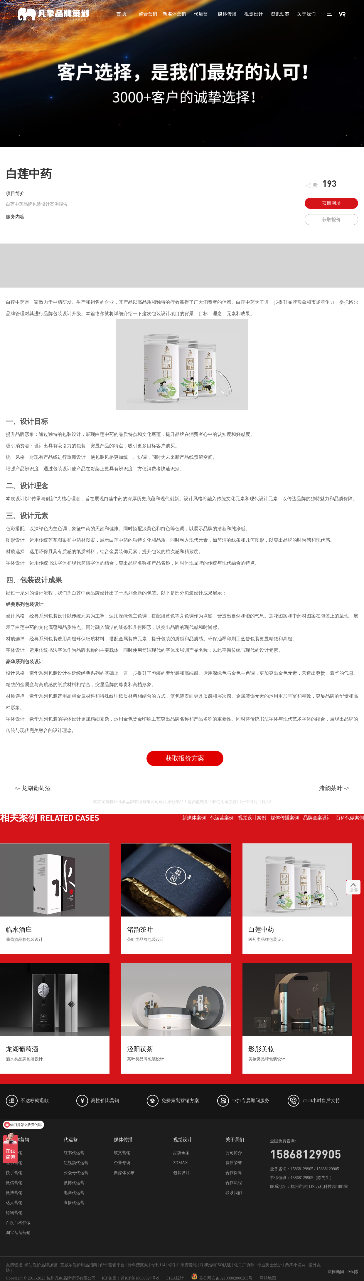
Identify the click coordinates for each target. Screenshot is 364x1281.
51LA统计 (175, 1278)
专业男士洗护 (269, 1265)
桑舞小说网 (295, 1265)
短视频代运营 (76, 1163)
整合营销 (148, 14)
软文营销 (122, 1153)
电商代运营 (74, 1193)
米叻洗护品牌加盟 (40, 1265)
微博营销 (14, 1193)
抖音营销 (14, 1153)
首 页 (121, 14)
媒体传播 (227, 14)
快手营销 (14, 1173)
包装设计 (181, 1173)
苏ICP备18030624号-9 (140, 1278)
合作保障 (233, 1173)
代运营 (201, 14)
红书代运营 (74, 1153)
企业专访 (122, 1163)
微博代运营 (74, 1183)
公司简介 (233, 1153)
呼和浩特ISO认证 (215, 1265)
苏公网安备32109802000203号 (221, 1278)
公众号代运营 (76, 1173)
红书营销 (14, 1163)
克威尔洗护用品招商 (78, 1265)
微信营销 (14, 1183)
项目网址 (331, 203)
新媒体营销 (174, 14)
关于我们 (306, 14)
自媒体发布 (124, 1173)
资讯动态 (280, 14)
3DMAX (180, 1163)
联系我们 (233, 1193)
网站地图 (267, 1278)
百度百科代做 (18, 1222)
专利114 (158, 1265)
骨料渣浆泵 (138, 1265)
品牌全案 (181, 1153)
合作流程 (233, 1183)
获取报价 (331, 223)
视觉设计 (253, 14)
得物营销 (14, 1213)
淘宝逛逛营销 (18, 1232)
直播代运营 (74, 1203)
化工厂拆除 (244, 1265)
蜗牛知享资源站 (182, 1265)
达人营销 (14, 1203)
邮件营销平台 (112, 1265)
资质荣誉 (233, 1163)
